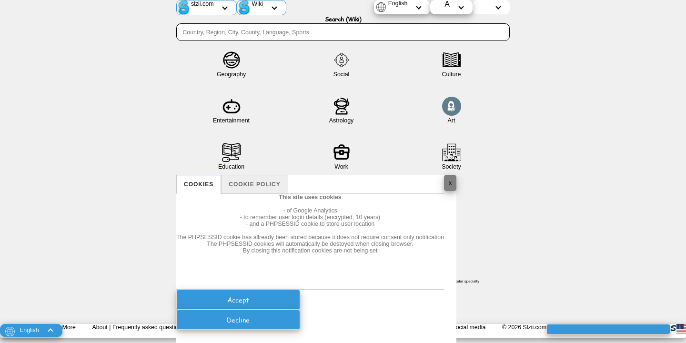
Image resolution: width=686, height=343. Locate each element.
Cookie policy (254, 184)
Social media (468, 327)
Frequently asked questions (148, 327)
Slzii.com (534, 327)
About (99, 327)
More (69, 327)
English (398, 3)
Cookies (198, 184)
